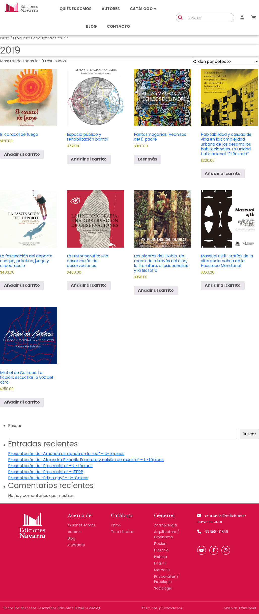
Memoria (162, 569)
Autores (111, 8)
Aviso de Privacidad (240, 608)
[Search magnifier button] (180, 17)
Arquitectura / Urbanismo (166, 534)
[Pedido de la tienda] (225, 61)
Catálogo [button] (143, 8)
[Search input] (209, 17)
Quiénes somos (76, 8)
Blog (91, 26)
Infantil (160, 563)
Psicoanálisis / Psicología (166, 579)
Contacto (118, 26)
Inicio (4, 38)
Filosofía (161, 550)
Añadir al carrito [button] (22, 154)
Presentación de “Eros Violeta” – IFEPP (45, 472)
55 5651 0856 (212, 531)
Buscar (15, 426)
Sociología (163, 588)
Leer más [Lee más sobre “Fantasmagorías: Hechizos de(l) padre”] (147, 159)
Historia (160, 556)
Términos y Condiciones (161, 608)
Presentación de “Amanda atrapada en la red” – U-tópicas (66, 454)
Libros (116, 525)
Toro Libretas (122, 531)
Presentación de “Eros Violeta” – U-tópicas (50, 466)
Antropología (165, 525)
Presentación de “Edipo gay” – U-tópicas (48, 478)
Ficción (160, 543)
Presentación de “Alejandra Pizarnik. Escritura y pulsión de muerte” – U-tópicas (86, 460)
